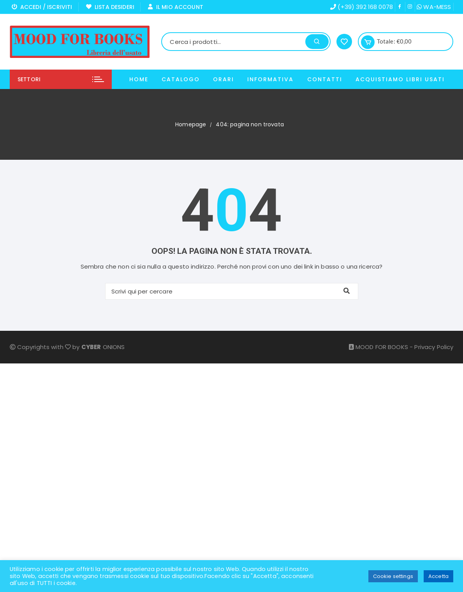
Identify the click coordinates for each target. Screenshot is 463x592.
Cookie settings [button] (393, 576)
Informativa (270, 79)
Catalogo (181, 79)
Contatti (324, 79)
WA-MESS (434, 7)
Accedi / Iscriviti (42, 7)
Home (138, 79)
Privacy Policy (433, 347)
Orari (223, 79)
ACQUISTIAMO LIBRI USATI (400, 79)
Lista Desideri (110, 7)
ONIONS (103, 347)
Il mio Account (175, 7)
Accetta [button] (438, 576)
